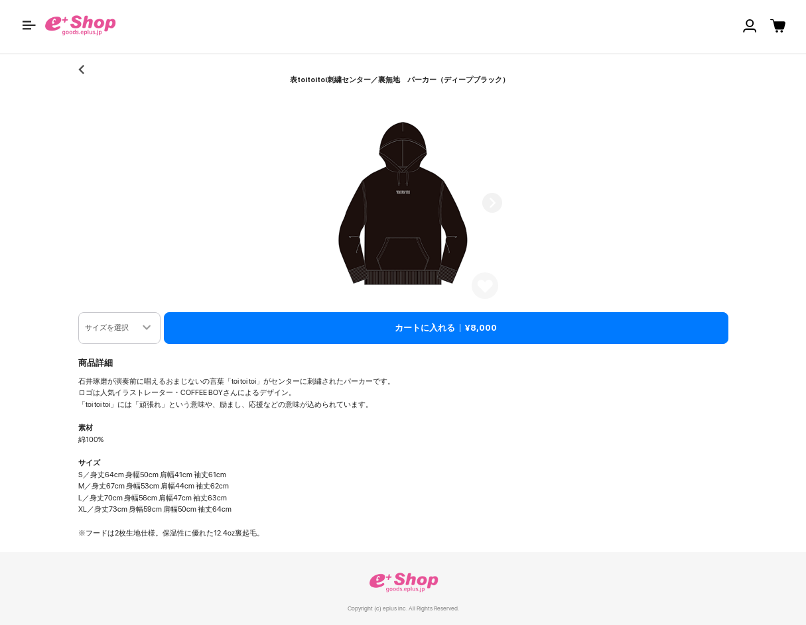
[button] (29, 25)
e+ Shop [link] (403, 582)
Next (492, 203)
